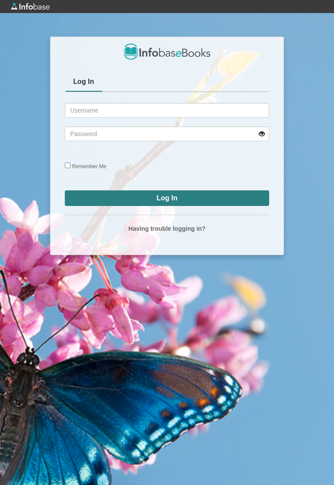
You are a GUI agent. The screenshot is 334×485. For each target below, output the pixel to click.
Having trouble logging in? (166, 228)
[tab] (84, 82)
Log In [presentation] (83, 81)
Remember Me (89, 166)
